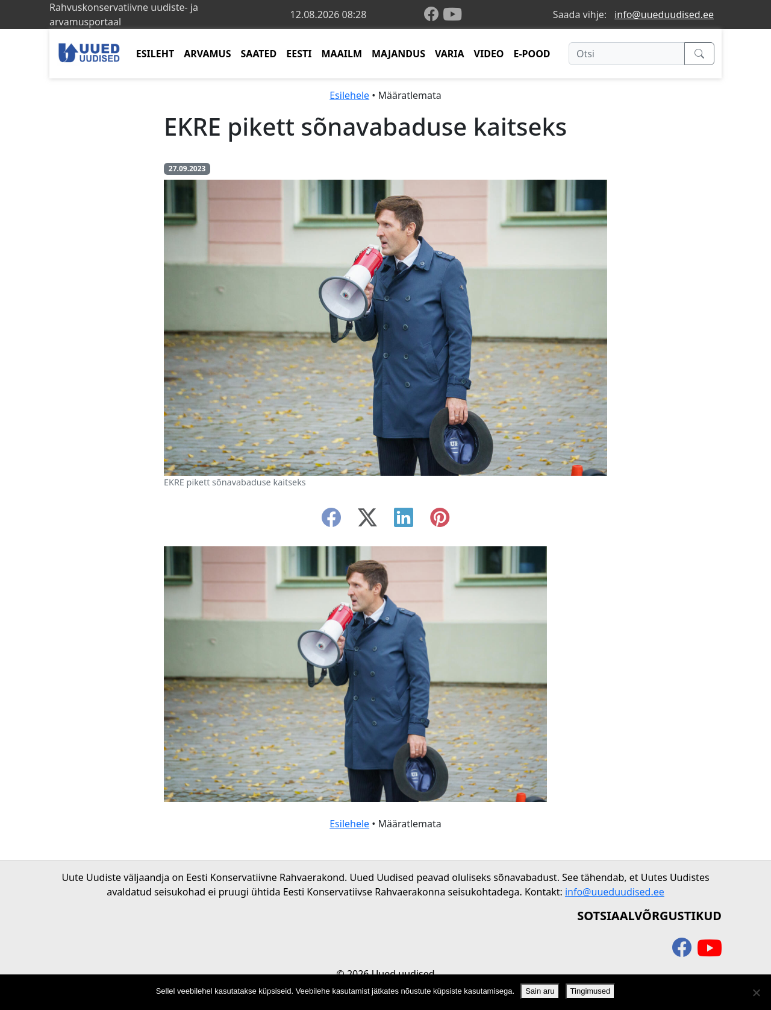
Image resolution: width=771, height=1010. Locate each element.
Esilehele (349, 95)
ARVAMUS (207, 53)
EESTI (298, 53)
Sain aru (539, 991)
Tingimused (590, 991)
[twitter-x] (367, 521)
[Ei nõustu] (756, 992)
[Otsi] (627, 53)
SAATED (259, 53)
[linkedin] (403, 521)
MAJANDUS (398, 53)
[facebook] (433, 15)
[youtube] (452, 14)
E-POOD (532, 53)
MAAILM (341, 53)
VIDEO (489, 53)
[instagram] (440, 521)
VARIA (449, 53)
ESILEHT (155, 53)
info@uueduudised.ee (664, 14)
